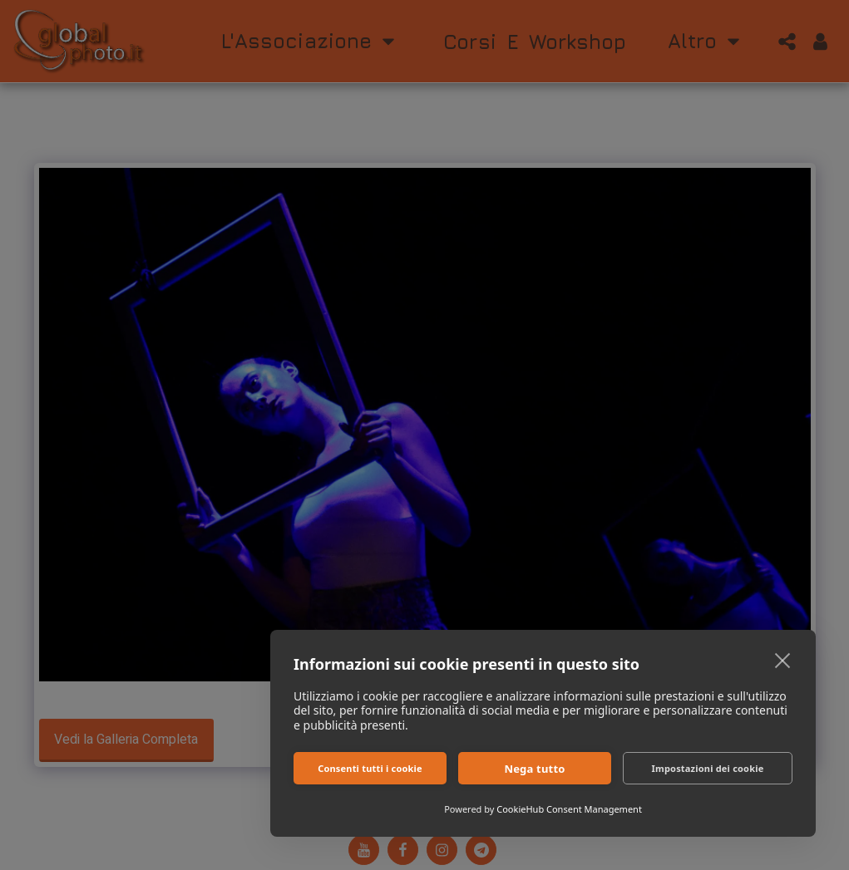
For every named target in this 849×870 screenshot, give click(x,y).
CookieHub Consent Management (569, 809)
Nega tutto (534, 768)
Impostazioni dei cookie (708, 768)
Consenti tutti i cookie (370, 768)
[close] (783, 659)
